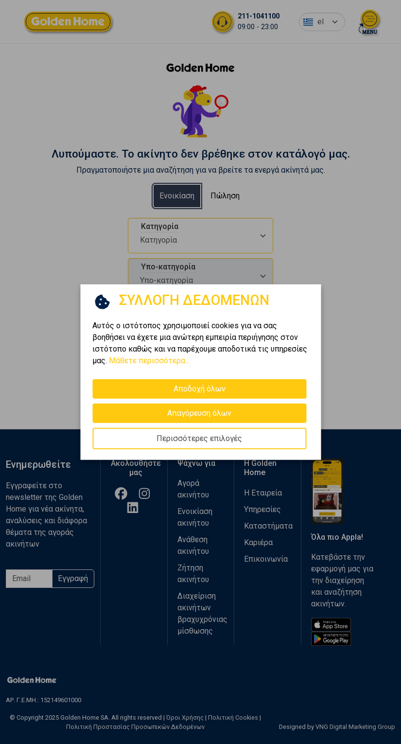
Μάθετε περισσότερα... (149, 360)
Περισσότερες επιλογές (199, 438)
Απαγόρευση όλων (199, 413)
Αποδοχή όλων (200, 388)
